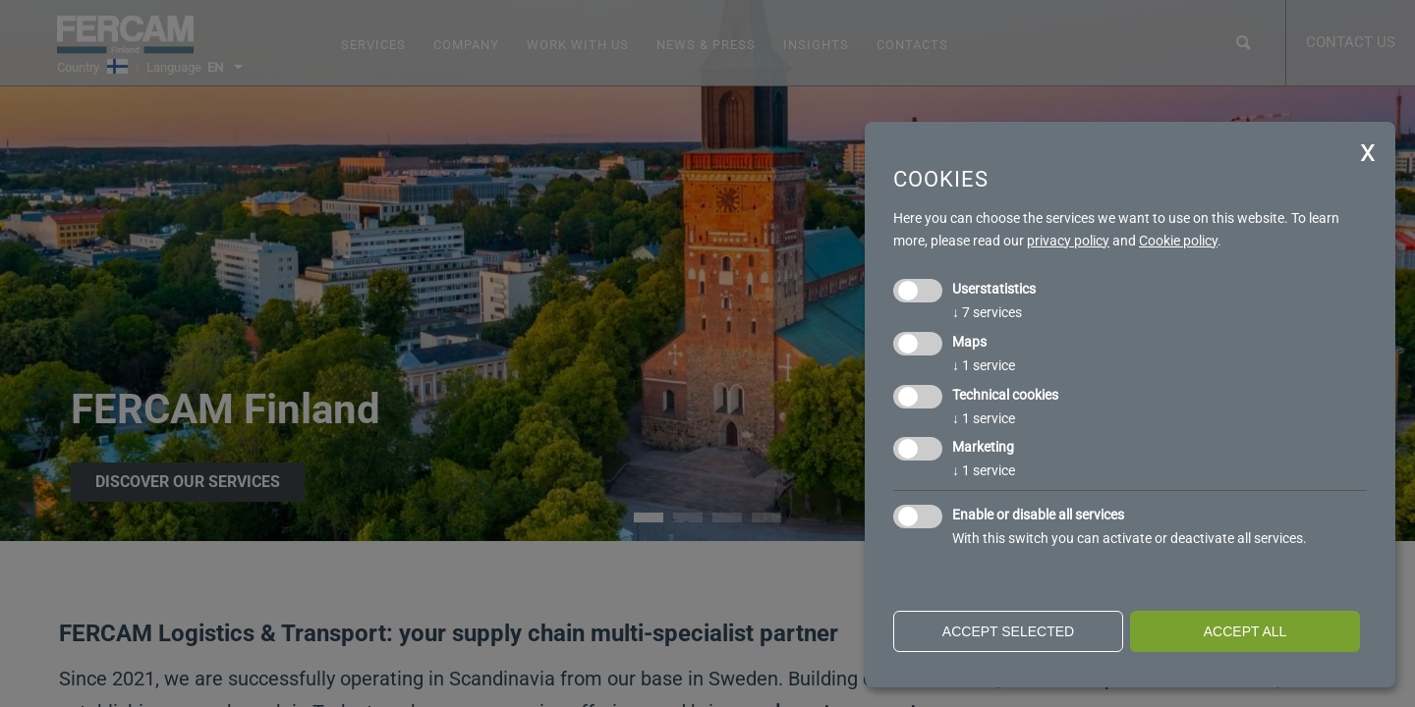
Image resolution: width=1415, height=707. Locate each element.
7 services (987, 312)
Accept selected (1008, 631)
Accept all (1245, 631)
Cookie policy (1178, 240)
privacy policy (1068, 240)
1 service (983, 365)
